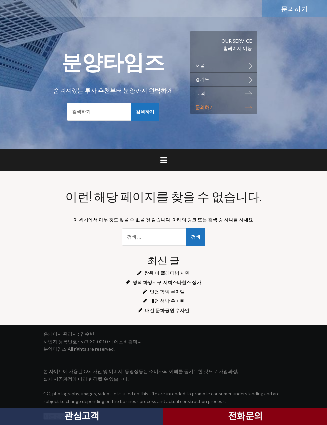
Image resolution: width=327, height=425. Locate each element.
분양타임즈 (113, 60)
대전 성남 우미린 (167, 301)
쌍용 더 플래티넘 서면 (167, 273)
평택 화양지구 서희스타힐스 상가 (167, 282)
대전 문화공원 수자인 (167, 310)
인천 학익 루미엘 (167, 291)
